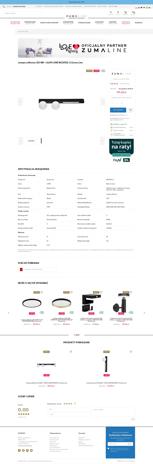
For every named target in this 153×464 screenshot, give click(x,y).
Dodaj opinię (125, 83)
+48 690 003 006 (19, 6)
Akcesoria (99, 22)
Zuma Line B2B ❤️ (113, 6)
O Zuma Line (39, 6)
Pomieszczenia (84, 23)
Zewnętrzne (68, 22)
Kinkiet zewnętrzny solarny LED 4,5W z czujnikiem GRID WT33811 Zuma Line (91, 320)
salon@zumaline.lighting (25, 445)
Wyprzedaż (15, 22)
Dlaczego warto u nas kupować (59, 449)
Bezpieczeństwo (54, 443)
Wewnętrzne (30, 22)
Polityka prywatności (84, 439)
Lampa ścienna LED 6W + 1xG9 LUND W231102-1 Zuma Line (106, 383)
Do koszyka (118, 110)
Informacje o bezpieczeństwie (33, 269)
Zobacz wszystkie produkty (121, 79)
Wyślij (133, 419)
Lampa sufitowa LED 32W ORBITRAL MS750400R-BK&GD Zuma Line (61, 320)
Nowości (138, 23)
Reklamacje (81, 443)
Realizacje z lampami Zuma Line (73, 6)
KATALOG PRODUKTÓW (90, 6)
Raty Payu (53, 441)
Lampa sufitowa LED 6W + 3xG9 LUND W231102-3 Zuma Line (46, 383)
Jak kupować (53, 445)
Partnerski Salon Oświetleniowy (53, 6)
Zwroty (80, 441)
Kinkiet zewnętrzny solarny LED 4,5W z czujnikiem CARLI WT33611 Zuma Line (121, 320)
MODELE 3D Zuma (102, 6)
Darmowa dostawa (55, 451)
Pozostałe (81, 433)
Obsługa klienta (55, 433)
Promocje (126, 22)
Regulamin (81, 437)
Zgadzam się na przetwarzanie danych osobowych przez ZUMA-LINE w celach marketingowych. (119, 450)
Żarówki (113, 22)
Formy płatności (54, 437)
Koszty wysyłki (54, 439)
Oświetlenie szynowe (49, 23)
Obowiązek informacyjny (85, 445)
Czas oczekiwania (55, 447)
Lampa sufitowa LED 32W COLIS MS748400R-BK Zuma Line (32, 320)
